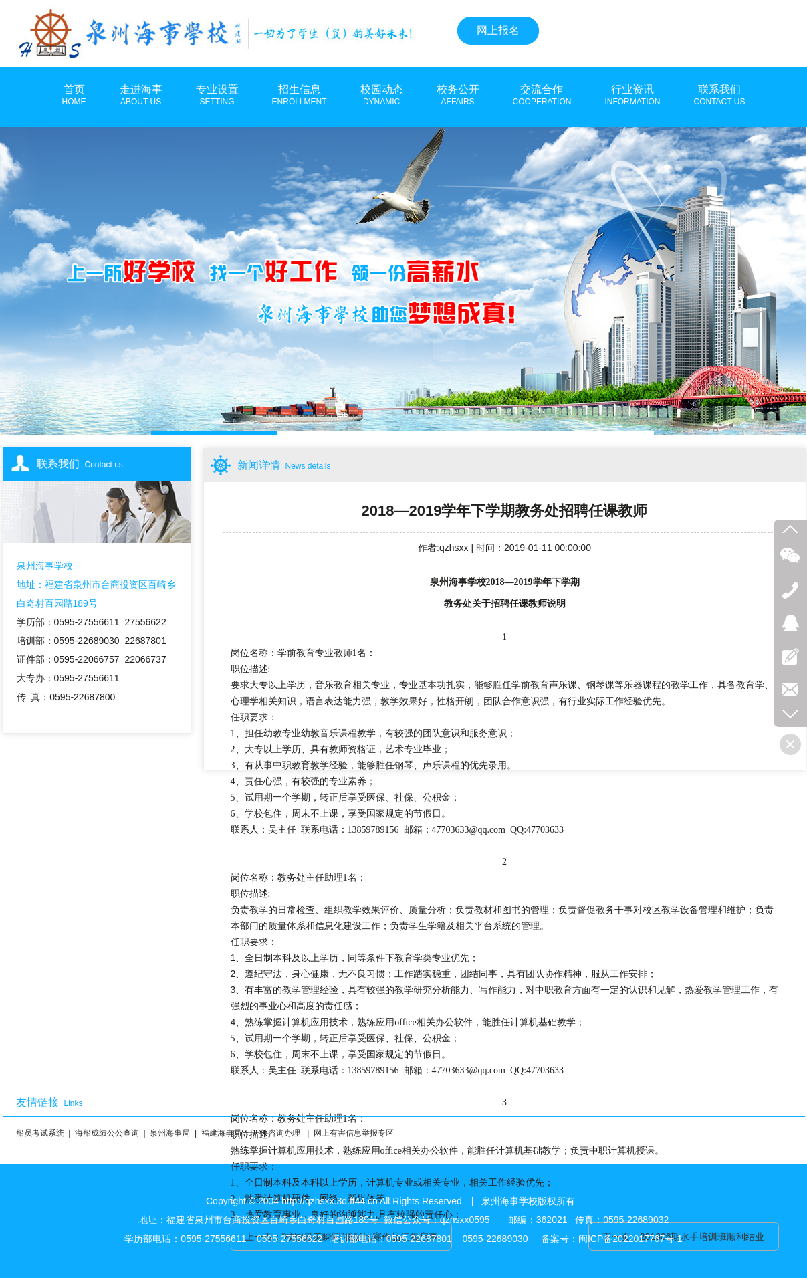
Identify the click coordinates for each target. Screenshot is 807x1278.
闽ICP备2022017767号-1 (630, 1238)
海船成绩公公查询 (107, 1133)
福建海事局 (221, 1133)
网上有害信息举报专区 (354, 1133)
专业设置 (217, 96)
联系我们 (719, 96)
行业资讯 (632, 96)
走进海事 (141, 96)
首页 (74, 96)
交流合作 (542, 96)
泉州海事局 (170, 1133)
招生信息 (299, 96)
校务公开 (458, 96)
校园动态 (381, 96)
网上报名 (498, 30)
